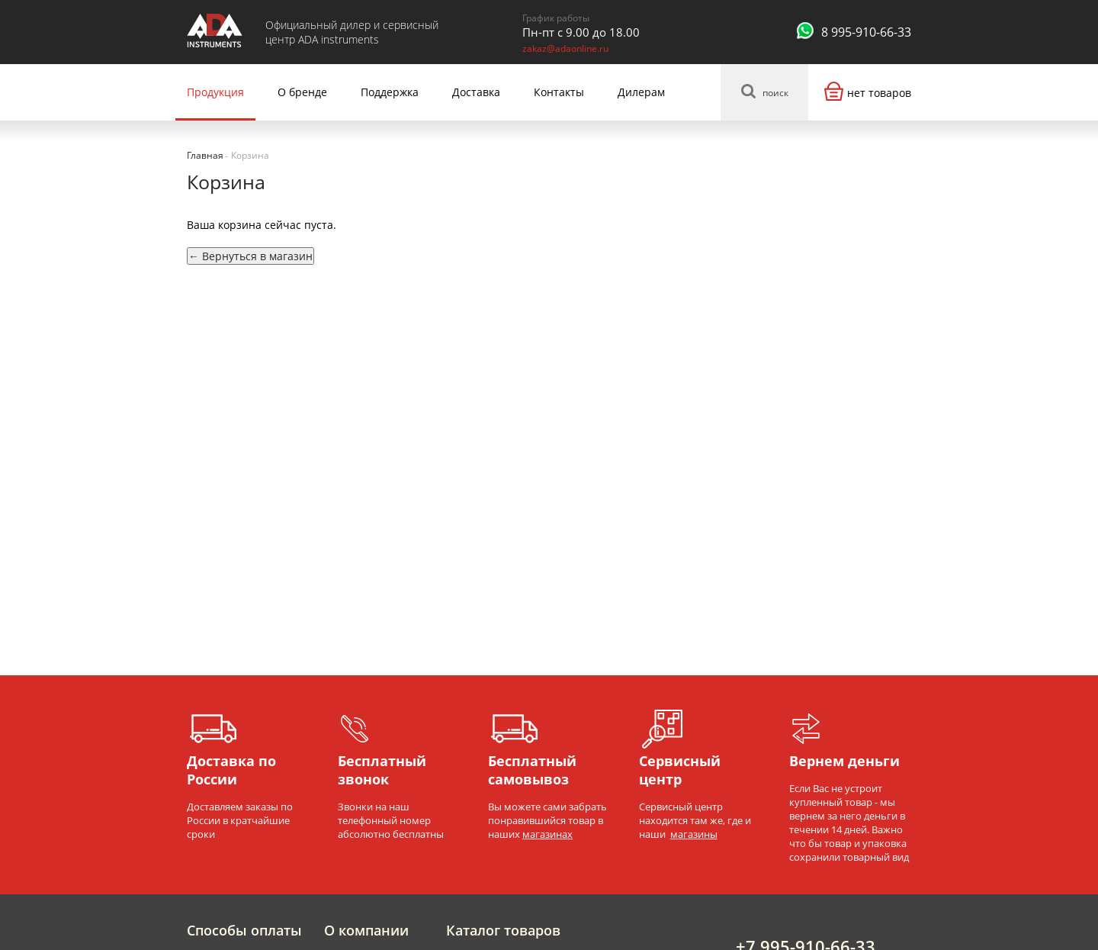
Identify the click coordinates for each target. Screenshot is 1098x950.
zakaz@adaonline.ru (565, 48)
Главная (205, 155)
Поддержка (390, 92)
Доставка (476, 92)
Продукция (215, 92)
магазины (694, 834)
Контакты (559, 92)
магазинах (547, 834)
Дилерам (641, 92)
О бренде (302, 92)
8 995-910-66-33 (866, 32)
